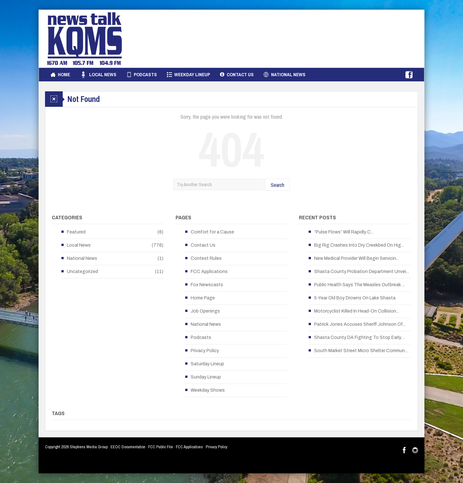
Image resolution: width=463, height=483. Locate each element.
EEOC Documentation (128, 447)
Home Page (203, 298)
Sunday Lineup (206, 377)
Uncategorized (82, 271)
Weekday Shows (208, 390)
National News (284, 74)
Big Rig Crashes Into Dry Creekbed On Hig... (359, 245)
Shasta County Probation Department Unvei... (361, 271)
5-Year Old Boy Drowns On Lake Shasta (354, 298)
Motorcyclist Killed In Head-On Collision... (356, 311)
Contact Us (237, 74)
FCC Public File (160, 447)
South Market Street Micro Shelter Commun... (361, 350)
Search (277, 184)
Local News (98, 74)
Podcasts (141, 74)
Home (60, 74)
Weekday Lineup (188, 74)
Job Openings (205, 311)
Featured (76, 232)
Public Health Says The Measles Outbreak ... (359, 284)
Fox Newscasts (207, 284)
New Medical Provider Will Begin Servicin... (356, 258)
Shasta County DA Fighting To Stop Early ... (359, 337)
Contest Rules (206, 258)
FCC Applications (209, 271)
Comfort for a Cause (212, 232)
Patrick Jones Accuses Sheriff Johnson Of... (359, 324)
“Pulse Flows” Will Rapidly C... (344, 232)
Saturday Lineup (207, 363)
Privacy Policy (205, 350)
